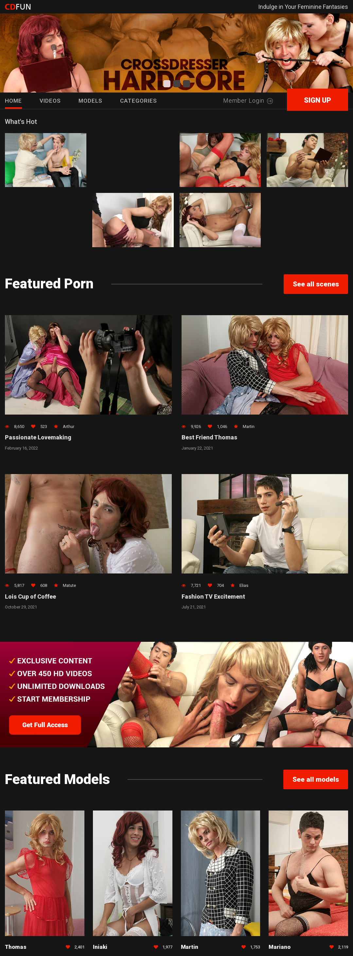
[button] (167, 83)
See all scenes (316, 284)
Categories (138, 100)
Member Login (248, 100)
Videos (50, 100)
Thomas (15, 947)
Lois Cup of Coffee (30, 597)
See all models (315, 780)
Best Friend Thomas (210, 438)
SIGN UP (317, 100)
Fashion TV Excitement (214, 597)
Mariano (280, 947)
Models (90, 100)
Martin (190, 947)
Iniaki (100, 947)
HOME (13, 100)
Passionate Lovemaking (38, 438)
